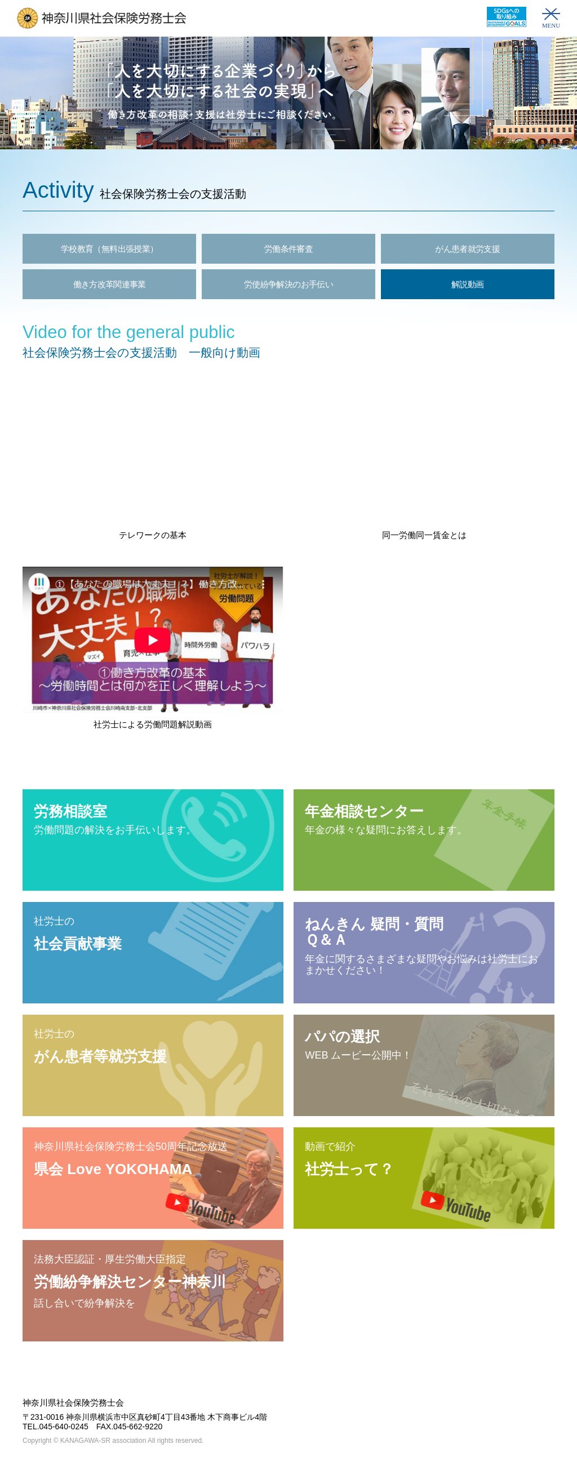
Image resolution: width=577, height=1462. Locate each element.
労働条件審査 (288, 249)
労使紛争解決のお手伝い (288, 284)
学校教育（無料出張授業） (109, 249)
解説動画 (467, 284)
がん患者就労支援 (467, 249)
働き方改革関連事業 (109, 284)
